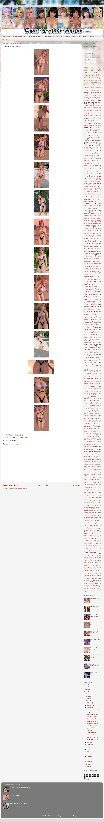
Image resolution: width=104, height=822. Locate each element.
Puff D (98, 436)
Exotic (93, 218)
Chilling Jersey (92, 157)
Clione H (92, 163)
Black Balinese (93, 120)
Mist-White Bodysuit (95, 341)
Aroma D (98, 87)
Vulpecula (86, 560)
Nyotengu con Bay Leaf (92, 723)
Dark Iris (85, 186)
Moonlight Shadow (97, 347)
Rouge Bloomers (87, 453)
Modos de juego (76, 36)
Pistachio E (86, 421)
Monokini (99, 346)
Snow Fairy (98, 505)
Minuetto (91, 339)
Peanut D (92, 408)
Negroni (91, 370)
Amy (88, 80)
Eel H (86, 210)
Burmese (86, 142)
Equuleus (86, 213)
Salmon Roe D (96, 461)
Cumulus (98, 178)
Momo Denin (86, 346)
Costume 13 (96, 170)
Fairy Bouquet (87, 220)
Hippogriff (86, 255)
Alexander (86, 74)
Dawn (90, 186)
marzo (88, 756)
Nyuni (85, 388)
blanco (86, 127)
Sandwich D (86, 466)
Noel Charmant (96, 381)
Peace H (98, 403)
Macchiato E (86, 316)
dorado (91, 205)
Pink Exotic (95, 416)
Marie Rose (87, 324)
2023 (86, 689)
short (99, 500)
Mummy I (91, 354)
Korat (85, 283)
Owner (93, 397)
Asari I (98, 90)
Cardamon (86, 145)
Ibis (90, 261)
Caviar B (98, 147)
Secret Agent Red (89, 487)
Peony (85, 412)
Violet (99, 555)
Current (97, 180)
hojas (100, 255)
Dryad (94, 207)
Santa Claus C (86, 469)
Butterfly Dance (93, 142)
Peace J (90, 405)
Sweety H (97, 528)
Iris (91, 268)
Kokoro (95, 281)
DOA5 (88, 199)
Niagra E (88, 375)
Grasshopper (86, 246)
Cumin (92, 178)
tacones (98, 530)
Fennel (98, 222)
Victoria (94, 555)
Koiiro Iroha (88, 281)
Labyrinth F (96, 286)
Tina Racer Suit (88, 540)
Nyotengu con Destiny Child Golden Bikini (20, 787)
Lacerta (86, 289)
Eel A (89, 208)
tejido (92, 533)
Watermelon (86, 570)
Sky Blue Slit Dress (97, 504)
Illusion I (87, 263)
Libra (87, 303)
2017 (86, 764)
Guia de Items (47, 36)
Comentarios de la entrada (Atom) (18, 488)
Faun (93, 222)
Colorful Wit (91, 166)
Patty (89, 402)
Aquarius (90, 84)
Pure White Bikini (93, 439)
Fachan (98, 218)
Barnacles (86, 110)
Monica (92, 346)
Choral (85, 158)
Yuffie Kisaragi (92, 588)
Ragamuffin (86, 444)
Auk (89, 97)
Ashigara (86, 92)
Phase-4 (97, 412)
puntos (94, 438)
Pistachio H (98, 421)
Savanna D (98, 472)
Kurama (85, 284)
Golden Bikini (98, 243)
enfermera (96, 212)
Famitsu (99, 220)
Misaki (85, 341)
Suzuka (91, 525)
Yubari (86, 588)
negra (92, 367)
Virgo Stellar (98, 557)
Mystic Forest (98, 355)
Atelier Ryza (98, 93)
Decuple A (92, 188)
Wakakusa (97, 568)
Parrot (98, 400)
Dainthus (97, 183)
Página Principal (7, 36)
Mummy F (97, 352)
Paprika (97, 398)
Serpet (94, 492)
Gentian (85, 240)
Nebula (97, 365)
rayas (94, 446)
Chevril (92, 155)
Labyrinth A (91, 284)
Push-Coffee (89, 443)
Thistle (91, 535)
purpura (99, 441)
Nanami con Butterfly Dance (95, 640)
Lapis (96, 289)
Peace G (93, 403)
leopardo (96, 299)
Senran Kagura (96, 489)
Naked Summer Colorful (89, 359)
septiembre (90, 742)
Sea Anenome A (93, 482)
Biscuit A (86, 118)
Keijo (88, 276)
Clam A (85, 160)
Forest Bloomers (87, 233)
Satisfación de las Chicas (34, 36)
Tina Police (98, 538)
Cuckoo (87, 178)
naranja (85, 360)
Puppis (99, 438)
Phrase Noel (97, 413)
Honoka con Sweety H (95, 623)
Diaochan (96, 196)
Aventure (93, 100)
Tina (96, 537)
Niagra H (87, 376)
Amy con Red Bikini (95, 598)
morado (26, 437)
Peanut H (92, 410)
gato (92, 238)
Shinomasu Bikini (89, 499)
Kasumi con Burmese (92, 716)
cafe (100, 142)
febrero (89, 759)
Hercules (94, 251)
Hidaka (86, 253)
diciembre (89, 703)
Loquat (87, 306)
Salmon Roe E (87, 463)
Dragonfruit (98, 205)
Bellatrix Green (95, 113)
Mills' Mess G (94, 336)
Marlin (85, 326)
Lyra (91, 312)
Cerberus (86, 152)
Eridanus (92, 213)
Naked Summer (95, 357)
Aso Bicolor (96, 92)
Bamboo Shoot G (96, 107)
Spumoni (95, 512)
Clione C (92, 161)
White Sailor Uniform (94, 573)
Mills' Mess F (87, 336)
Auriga (93, 97)
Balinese (86, 105)
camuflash (95, 144)
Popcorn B (87, 428)
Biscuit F (98, 118)
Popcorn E (89, 430)
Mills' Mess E (98, 334)
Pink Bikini (89, 416)
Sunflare (86, 522)
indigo (92, 263)
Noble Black (88, 380)
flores (91, 227)
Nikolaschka (94, 378)
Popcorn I (99, 431)
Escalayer (98, 213)
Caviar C (85, 148)
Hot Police (96, 258)
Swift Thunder (87, 530)
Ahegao (85, 72)
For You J (99, 228)
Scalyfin (91, 479)
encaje (86, 212)
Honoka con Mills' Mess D (93, 714)
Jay (99, 268)
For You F (87, 228)
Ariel (99, 84)
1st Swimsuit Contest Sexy (94, 69)
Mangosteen (86, 322)
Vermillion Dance (87, 555)
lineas (86, 304)
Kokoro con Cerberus (92, 730)
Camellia (89, 144)
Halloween (90, 248)
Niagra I (92, 376)
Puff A (85, 436)
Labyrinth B (98, 284)
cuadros (99, 176)
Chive (98, 157)
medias (96, 327)
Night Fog (87, 378)
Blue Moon (94, 132)
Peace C (95, 402)
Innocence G (86, 268)
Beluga (85, 115)
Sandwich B (97, 464)
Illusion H (99, 261)
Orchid (90, 395)
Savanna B (86, 472)
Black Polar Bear (96, 123)
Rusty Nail (90, 459)
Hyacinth (86, 261)
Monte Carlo (88, 347)
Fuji (95, 235)
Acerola (97, 70)
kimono (85, 278)
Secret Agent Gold (97, 485)
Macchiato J (96, 317)
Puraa (86, 439)
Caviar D (90, 148)
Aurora (98, 97)
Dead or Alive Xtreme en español (90, 50)
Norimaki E (87, 385)
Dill (100, 196)
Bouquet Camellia (94, 139)
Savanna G (87, 474)
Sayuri (86, 476)
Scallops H (96, 477)
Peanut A (93, 407)
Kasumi (86, 275)
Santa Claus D (94, 469)
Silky (99, 502)
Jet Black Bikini (87, 269)
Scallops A (93, 476)
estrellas (99, 215)
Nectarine (86, 367)
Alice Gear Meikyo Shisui (94, 77)
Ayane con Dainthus (92, 728)
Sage (100, 459)
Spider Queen (88, 512)
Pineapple (95, 415)
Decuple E (93, 189)
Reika (98, 448)
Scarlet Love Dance (95, 481)
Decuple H (88, 191)
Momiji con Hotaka (91, 712)
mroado (94, 351)
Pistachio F (92, 421)
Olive (87, 391)
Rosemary (97, 451)
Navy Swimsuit (96, 364)
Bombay (97, 137)
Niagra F (94, 375)
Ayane (99, 100)
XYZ (93, 585)
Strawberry (97, 517)
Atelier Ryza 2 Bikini (89, 95)
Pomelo (93, 426)
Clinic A (99, 160)
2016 (86, 766)
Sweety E (86, 528)
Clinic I (86, 161)
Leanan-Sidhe (94, 294)
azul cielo (98, 102)
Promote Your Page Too (88, 53)
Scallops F (89, 477)
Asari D (93, 90)
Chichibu (86, 157)
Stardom (97, 513)
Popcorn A (98, 426)
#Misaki (85, 69)
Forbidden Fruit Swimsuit (92, 230)
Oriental (85, 397)
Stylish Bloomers (87, 518)
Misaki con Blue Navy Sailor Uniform (95, 615)
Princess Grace (96, 433)
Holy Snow (96, 256)
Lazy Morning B (94, 291)
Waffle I (91, 568)
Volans (87, 559)
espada (85, 215)
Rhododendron (87, 449)
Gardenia (86, 238)
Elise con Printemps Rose (95, 673)
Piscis (85, 420)
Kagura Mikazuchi (88, 273)
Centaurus (89, 150)
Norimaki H (93, 385)
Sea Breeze (92, 484)
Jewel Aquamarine (96, 269)
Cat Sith (92, 147)
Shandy (92, 497)
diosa (87, 198)
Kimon (98, 276)
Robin (95, 449)
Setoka (95, 494)
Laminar (92, 289)
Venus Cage (97, 550)
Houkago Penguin (94, 260)
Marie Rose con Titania (92, 725)
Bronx (93, 140)
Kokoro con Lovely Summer (93, 710)
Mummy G (86, 354)
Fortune (94, 233)
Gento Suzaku (92, 240)
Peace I (85, 405)
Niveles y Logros (57, 36)
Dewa (90, 196)
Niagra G (99, 375)
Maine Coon (88, 321)
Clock (98, 163)
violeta (92, 557)
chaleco (92, 152)
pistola (87, 423)
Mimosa (98, 337)
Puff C (94, 436)
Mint (85, 339)
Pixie (92, 423)
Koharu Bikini (98, 279)
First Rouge (93, 225)
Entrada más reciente (10, 485)
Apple (85, 84)
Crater (86, 173)
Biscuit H (86, 120)
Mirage (97, 339)
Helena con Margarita (92, 721)
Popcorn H (92, 431)
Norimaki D (98, 383)
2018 (86, 701)
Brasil (89, 140)
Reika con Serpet (94, 606)
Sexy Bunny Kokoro (95, 495)
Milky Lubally (97, 331)
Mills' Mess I (91, 337)
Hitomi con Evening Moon (93, 739)
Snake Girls (91, 505)
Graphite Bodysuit (95, 245)
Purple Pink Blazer (92, 441)
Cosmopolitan (11, 437)
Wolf (91, 582)
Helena (17, 437)
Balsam (92, 105)
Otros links (5, 39)
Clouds (85, 165)
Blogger (75, 816)
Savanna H (93, 474)
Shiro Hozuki (87, 500)
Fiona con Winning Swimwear (95, 648)
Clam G (89, 160)
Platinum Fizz (97, 425)
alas (97, 72)
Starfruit (85, 515)
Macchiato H (89, 317)
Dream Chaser (88, 207)
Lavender (87, 291)
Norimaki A (92, 383)
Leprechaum (86, 301)
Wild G (94, 578)
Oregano (97, 395)
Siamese (88, 502)
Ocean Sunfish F (89, 390)
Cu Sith (93, 176)
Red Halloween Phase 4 (90, 448)
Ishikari (95, 268)
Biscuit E (92, 118)
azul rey (90, 104)
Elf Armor (92, 210)
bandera (97, 109)
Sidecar (94, 502)
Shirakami (97, 499)
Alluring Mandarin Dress (89, 79)
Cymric (85, 183)
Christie (90, 158)
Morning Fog (96, 349)
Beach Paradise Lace (88, 112)
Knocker (97, 278)
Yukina (85, 590)
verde (96, 554)
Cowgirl (93, 171)
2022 (86, 691)
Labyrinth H (92, 288)
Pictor (85, 415)
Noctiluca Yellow (87, 381)
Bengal (91, 115)
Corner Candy (87, 168)
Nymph (87, 386)
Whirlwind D (86, 572)
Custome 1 (86, 181)
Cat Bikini (86, 147)
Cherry (86, 155)
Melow (95, 329)
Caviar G (95, 148)
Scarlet (86, 481)
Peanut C (87, 408)
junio (88, 749)
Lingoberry (93, 304)
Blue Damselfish (91, 130)
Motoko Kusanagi (87, 351)
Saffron (95, 459)
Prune (94, 435)
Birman (97, 117)
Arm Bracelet (86, 85)
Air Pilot (92, 72)
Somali (90, 509)
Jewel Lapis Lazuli (95, 271)
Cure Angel (86, 180)
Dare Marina (97, 184)
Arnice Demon (94, 85)
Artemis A (96, 89)
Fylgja (98, 235)
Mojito (90, 344)
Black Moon (98, 122)
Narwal (93, 360)
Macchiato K (96, 312)
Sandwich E (93, 466)
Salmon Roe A (88, 461)
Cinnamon (97, 158)
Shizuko (93, 500)
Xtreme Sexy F (95, 583)
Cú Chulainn (88, 176)
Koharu (91, 279)
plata (97, 423)
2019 (86, 698)
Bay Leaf (97, 110)
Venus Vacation (90, 552)
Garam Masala (87, 236)
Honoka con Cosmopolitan (93, 735)
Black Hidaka (91, 122)
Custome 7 (92, 181)
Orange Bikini (94, 393)
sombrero (97, 509)
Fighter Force (98, 223)
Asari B (87, 90)
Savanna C (92, 472)
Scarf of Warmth (97, 479)
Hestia (100, 251)
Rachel (97, 443)
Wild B (85, 578)
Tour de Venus (98, 543)
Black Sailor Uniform (88, 125)
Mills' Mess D (91, 334)
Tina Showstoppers (97, 540)
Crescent (87, 175)
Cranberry (99, 171)
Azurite (97, 103)
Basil (91, 110)
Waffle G (86, 568)
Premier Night (88, 433)
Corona (96, 168)
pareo (91, 400)
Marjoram (97, 324)
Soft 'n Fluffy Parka (89, 507)
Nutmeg (99, 385)
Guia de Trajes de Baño (19, 36)
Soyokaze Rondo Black (88, 510)
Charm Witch (92, 153)
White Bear (93, 572)
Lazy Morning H (93, 292)
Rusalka (93, 458)
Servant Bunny (90, 494)
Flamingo (86, 227)
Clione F (86, 163)
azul (89, 102)
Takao (89, 532)
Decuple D (87, 189)
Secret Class (97, 487)
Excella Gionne (87, 218)
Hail (84, 248)
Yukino (89, 590)
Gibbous (93, 241)
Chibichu (98, 155)
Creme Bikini (98, 173)
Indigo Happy (98, 263)
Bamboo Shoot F (87, 107)
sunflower (92, 522)
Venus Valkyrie (87, 554)
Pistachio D (97, 420)
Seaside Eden (88, 485)
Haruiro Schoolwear (94, 249)
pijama (89, 415)
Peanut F (98, 408)
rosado (89, 451)
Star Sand (91, 513)
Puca (98, 435)
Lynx (86, 312)
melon (89, 329)
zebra (100, 590)
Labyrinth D (88, 286)
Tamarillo (86, 533)
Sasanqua (97, 471)
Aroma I (90, 89)
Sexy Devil (86, 497)
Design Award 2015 (94, 193)
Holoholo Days (88, 256)
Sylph (93, 530)
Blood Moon (87, 129)
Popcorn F (96, 430)
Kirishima (91, 278)
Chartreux (99, 153)
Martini (90, 326)
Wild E (89, 578)
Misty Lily (94, 342)
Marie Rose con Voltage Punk (94, 631)
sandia (85, 464)
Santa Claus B (97, 467)
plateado (90, 425)
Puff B (89, 436)
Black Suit (97, 125)
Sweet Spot (90, 527)
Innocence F (96, 266)
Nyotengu (94, 386)
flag (99, 225)
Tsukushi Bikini (87, 546)
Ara (95, 84)
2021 (86, 694)
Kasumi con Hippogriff (92, 737)
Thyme (96, 535)
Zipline (86, 591)
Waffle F (98, 567)
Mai (91, 319)
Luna (92, 311)
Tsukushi (96, 545)
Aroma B (87, 87)
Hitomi (93, 255)
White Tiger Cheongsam (94, 577)
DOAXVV (87, 203)
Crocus (99, 175)
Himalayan (97, 253)
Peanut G (86, 410)
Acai (92, 70)
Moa (99, 342)
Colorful (85, 166)
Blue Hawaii (98, 130)
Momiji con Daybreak (92, 732)
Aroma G (85, 89)
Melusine (90, 331)
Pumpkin (90, 438)
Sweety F (92, 528)
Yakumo (98, 585)
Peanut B (99, 407)
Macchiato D (96, 314)
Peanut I (98, 410)
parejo (85, 400)
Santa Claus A (89, 467)
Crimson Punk (94, 175)
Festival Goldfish (87, 223)
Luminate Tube (92, 308)
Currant (92, 180)
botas (85, 139)
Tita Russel (87, 541)
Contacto (91, 36)
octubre (89, 707)
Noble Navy (96, 380)
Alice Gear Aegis (93, 74)
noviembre (90, 705)
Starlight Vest (93, 515)
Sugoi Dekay (96, 520)
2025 (86, 684)
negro (29, 437)
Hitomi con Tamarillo (92, 719)
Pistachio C (90, 420)
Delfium (94, 191)
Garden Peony (95, 236)
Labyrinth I (99, 288)
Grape (87, 245)
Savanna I (99, 474)
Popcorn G (86, 431)
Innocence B (88, 264)
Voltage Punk (95, 559)
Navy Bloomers (93, 362)
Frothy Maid (90, 235)
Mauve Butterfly (87, 327)
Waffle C (86, 567)
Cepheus (97, 150)
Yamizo (85, 587)
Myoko (92, 356)
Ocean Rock (90, 388)
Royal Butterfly (96, 456)
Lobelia (99, 304)
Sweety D (97, 527)
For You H (93, 228)
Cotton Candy (87, 171)
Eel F (100, 208)
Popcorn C (93, 428)
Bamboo (97, 105)
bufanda (98, 140)
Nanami (97, 359)
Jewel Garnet (86, 271)
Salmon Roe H (96, 463)
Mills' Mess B (94, 332)
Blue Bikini (94, 129)
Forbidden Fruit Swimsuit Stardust (91, 231)
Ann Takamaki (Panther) (94, 82)
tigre (92, 537)
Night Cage (98, 376)
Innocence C (96, 264)
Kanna (96, 273)
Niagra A (89, 373)
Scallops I (86, 479)
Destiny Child (87, 194)
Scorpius (86, 482)
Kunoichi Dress (91, 283)
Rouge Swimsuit (92, 454)
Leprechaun (93, 301)
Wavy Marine (96, 570)
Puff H (85, 438)
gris (98, 246)
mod (85, 344)
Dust (99, 207)
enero (88, 761)
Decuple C (98, 188)
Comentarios (88, 62)
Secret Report (87, 489)
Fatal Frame (87, 221)
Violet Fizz (87, 557)
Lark (100, 289)
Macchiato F (92, 316)
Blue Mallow (87, 132)
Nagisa (87, 357)
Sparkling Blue (98, 510)
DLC (100, 198)
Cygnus (98, 181)
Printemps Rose (87, 434)
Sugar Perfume (87, 520)
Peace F (87, 403)
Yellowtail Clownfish (93, 586)
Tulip (93, 547)
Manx (92, 322)
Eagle (85, 208)
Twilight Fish (98, 546)
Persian (91, 412)
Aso (91, 92)
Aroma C (92, 87)
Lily (90, 303)
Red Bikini (99, 446)
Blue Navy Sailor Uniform (95, 134)
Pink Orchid (90, 418)
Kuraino (98, 283)
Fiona (86, 225)
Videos (84, 36)
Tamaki (96, 532)
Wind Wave (92, 580)
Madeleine (86, 319)
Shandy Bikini (98, 497)
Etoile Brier (88, 217)
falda (92, 220)
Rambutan (89, 446)
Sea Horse (99, 484)
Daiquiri (85, 184)
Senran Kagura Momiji (88, 490)
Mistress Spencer (87, 342)
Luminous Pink (91, 309)
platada (85, 425)
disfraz (93, 198)
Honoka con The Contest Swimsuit (94, 664)
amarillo (98, 79)
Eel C (96, 208)
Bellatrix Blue (87, 113)
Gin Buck (99, 241)
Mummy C (91, 352)
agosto (89, 744)
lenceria (86, 299)
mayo (88, 751)
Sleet (86, 505)
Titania (94, 542)
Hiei (91, 253)
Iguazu (94, 261)
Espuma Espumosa (92, 215)
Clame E (94, 160)
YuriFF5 (95, 590)
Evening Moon (96, 217)
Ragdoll (93, 444)
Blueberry (91, 137)
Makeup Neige (96, 321)
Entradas (87, 59)
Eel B (92, 208)
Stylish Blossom (96, 518)
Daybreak (95, 186)
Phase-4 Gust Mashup (88, 413)
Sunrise (92, 523)
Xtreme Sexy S (87, 585)
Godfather (87, 243)
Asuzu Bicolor (91, 93)
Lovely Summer (95, 306)
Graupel (93, 246)
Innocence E (87, 266)
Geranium (99, 240)
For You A (99, 227)
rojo (100, 449)
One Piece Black (93, 391)
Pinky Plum (97, 418)
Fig (93, 223)
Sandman (91, 464)
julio (88, 747)
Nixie (100, 378)
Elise (98, 210)
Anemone (93, 80)
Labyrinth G (86, 288)
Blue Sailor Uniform (90, 135)
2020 (86, 696)
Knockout (86, 279)
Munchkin (97, 354)
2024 (86, 686)
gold (92, 243)
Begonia (97, 112)
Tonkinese (90, 543)
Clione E (98, 161)
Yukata (98, 588)
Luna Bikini (98, 311)
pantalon (86, 398)
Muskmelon (86, 356)
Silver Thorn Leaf (87, 504)
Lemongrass (96, 298)
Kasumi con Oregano (15, 795)
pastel (85, 402)
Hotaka (85, 260)
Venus (91, 550)
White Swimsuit (87, 575)
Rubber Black (87, 458)
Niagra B (95, 373)
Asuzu (85, 93)
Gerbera (87, 241)
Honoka (21, 437)
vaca (95, 548)
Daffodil (91, 183)
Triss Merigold (89, 545)
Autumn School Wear (89, 98)
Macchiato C (87, 314)
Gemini (97, 238)
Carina (91, 145)
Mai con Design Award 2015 (94, 656)
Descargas (67, 36)
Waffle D (92, 567)
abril (88, 754)
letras (99, 301)
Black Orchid (88, 123)
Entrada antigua (74, 485)
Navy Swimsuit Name (88, 365)
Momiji (96, 344)
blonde (97, 127)
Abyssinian (86, 70)
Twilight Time (88, 548)
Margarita (97, 322)
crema (91, 173)
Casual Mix (97, 145)
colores (96, 165)
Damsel (90, 184)
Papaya (92, 398)
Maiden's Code (98, 319)
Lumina (85, 308)
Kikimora (93, 276)
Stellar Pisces (90, 517)
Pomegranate (87, 426)
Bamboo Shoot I (88, 108)
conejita (98, 167)
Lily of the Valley (97, 303)
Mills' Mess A (86, 332)
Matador (97, 326)
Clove (90, 165)
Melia (85, 329)
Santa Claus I (91, 471)
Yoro (100, 587)
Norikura (86, 383)
